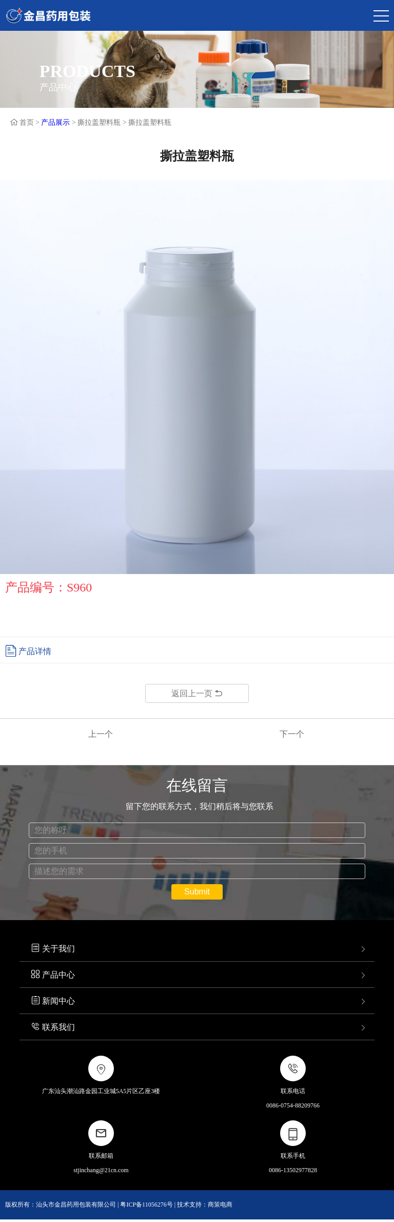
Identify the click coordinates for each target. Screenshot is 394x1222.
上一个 (100, 734)
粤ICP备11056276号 (146, 1204)
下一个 (292, 734)
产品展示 (55, 122)
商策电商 (220, 1204)
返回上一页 (197, 693)
